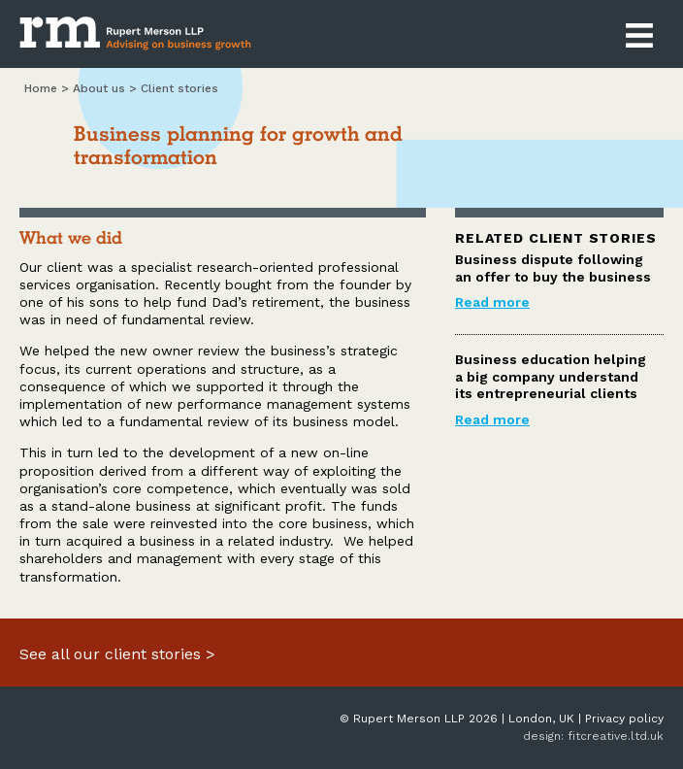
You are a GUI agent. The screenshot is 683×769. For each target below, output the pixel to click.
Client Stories (179, 88)
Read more (492, 302)
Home (40, 88)
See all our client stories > (117, 654)
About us (99, 88)
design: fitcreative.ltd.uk (593, 736)
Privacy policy (624, 718)
